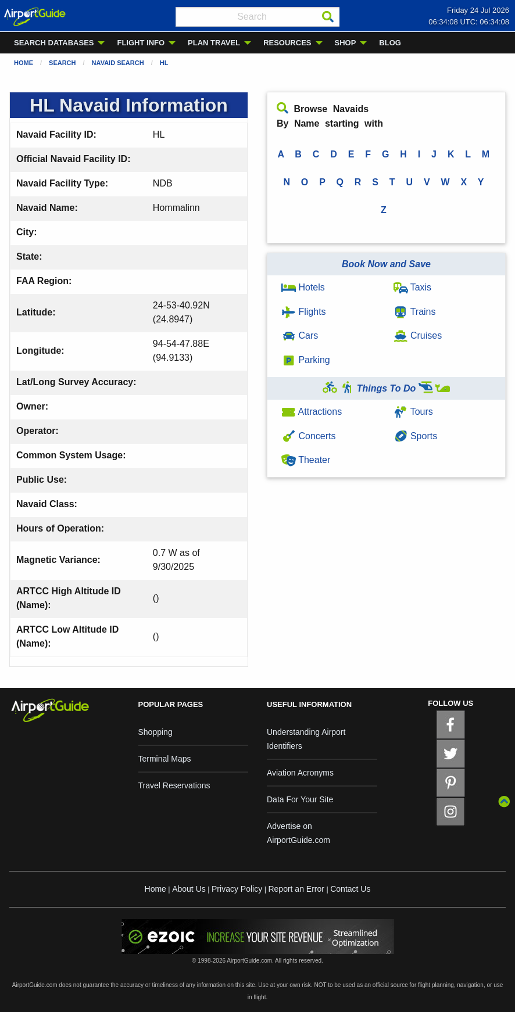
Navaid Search (118, 62)
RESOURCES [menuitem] (287, 42)
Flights (303, 312)
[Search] (328, 17)
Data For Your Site (300, 799)
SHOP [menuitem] (345, 42)
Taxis (413, 287)
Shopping (155, 732)
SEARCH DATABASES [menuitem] (54, 42)
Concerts (308, 436)
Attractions (311, 412)
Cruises (418, 335)
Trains (415, 312)
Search (62, 62)
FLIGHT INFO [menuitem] (140, 42)
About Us (189, 888)
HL (164, 62)
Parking (305, 360)
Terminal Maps (164, 758)
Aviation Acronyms (300, 772)
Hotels (303, 287)
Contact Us (350, 888)
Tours (413, 412)
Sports (416, 436)
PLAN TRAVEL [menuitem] (214, 42)
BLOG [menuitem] (390, 42)
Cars (299, 335)
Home (23, 62)
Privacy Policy (237, 888)
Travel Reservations (174, 785)
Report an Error (296, 888)
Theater (305, 460)
